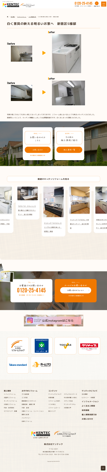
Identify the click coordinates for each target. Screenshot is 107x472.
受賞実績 (51, 397)
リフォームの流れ (54, 401)
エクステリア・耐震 (10, 411)
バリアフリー (26, 418)
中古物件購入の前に (70, 397)
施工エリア (52, 411)
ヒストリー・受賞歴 (88, 397)
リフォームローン (54, 408)
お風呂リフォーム (10, 404)
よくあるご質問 (88, 405)
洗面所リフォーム (10, 397)
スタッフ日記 (68, 401)
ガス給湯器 (25, 394)
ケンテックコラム (70, 404)
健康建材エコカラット (29, 401)
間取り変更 (25, 414)
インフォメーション (90, 401)
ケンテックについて (55, 394)
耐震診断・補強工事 (28, 404)
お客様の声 (67, 408)
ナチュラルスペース (70, 394)
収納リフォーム (27, 421)
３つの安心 (52, 404)
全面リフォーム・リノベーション (33, 411)
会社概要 (85, 394)
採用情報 (85, 410)
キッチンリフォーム (10, 401)
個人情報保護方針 (89, 414)
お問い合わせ (87, 419)
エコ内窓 (25, 397)
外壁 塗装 (25, 408)
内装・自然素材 (9, 408)
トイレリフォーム (10, 394)
